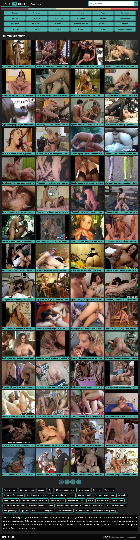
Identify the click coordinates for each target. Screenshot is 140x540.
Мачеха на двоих (76, 500)
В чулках (58, 24)
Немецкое (15, 24)
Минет (125, 24)
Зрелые (15, 18)
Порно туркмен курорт (14, 505)
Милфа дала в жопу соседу (104, 510)
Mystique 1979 (84, 495)
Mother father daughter (42, 510)
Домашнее (103, 24)
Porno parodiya (57, 500)
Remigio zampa (10, 510)
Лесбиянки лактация (104, 495)
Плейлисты (36, 4)
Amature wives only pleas (62, 495)
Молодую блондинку (65, 490)
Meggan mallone (11, 500)
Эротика (59, 13)
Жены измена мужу (93, 505)
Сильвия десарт (27, 490)
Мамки (37, 18)
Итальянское (37, 24)
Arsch (90, 500)
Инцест (103, 18)
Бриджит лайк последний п (34, 500)
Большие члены (125, 29)
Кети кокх (109, 490)
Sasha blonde (117, 500)
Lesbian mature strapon (37, 495)
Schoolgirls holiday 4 (116, 505)
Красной (41, 490)
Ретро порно (15, 4)
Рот (50, 490)
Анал (103, 13)
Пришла (24, 510)
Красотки (125, 13)
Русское (81, 13)
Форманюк (84, 490)
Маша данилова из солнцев (40, 505)
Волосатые (81, 18)
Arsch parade (102, 500)
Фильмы (36, 13)
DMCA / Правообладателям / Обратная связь (120, 537)
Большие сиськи (81, 24)
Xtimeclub (122, 495)
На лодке (97, 490)
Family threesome (64, 510)
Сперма (103, 29)
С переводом (125, 18)
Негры (81, 29)
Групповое (15, 29)
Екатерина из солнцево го (69, 505)
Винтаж (15, 13)
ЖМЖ (59, 29)
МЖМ (37, 29)
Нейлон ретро (82, 510)
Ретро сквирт (10, 490)
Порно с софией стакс (13, 495)
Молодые (59, 18)
